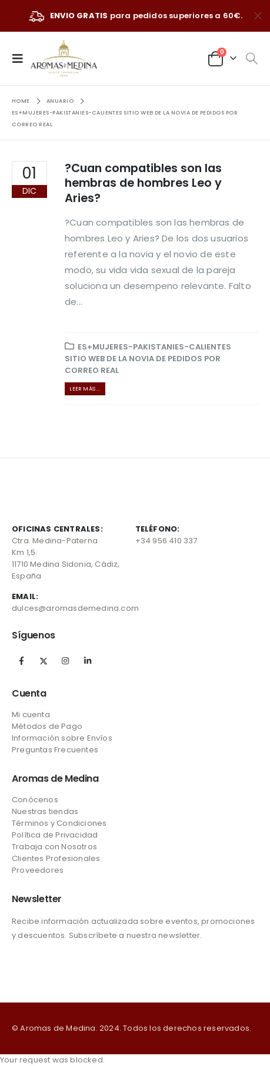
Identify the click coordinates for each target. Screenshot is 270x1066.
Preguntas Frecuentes (55, 749)
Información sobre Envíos (62, 738)
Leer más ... (84, 388)
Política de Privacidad (55, 834)
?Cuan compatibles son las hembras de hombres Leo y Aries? (143, 183)
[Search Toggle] (251, 59)
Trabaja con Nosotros (54, 846)
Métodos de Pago (47, 726)
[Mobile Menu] (21, 58)
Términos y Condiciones (59, 823)
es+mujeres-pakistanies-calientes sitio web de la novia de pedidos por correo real (148, 358)
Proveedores (38, 870)
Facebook (22, 661)
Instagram (65, 661)
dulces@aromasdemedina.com (75, 608)
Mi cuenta (31, 714)
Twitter (43, 661)
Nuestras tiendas (45, 811)
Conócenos (35, 799)
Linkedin (87, 661)
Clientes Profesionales (56, 858)
